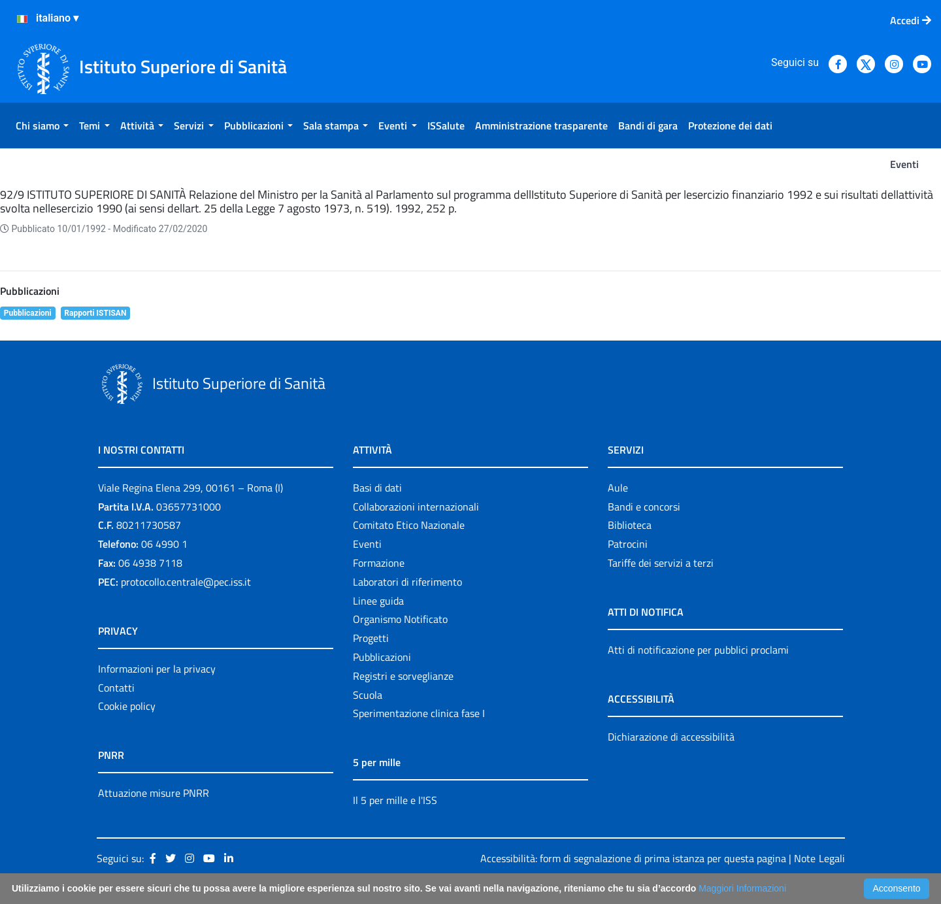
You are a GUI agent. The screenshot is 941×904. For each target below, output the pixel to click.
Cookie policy (127, 706)
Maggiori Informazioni (742, 888)
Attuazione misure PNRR (153, 793)
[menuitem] (42, 125)
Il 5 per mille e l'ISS (395, 800)
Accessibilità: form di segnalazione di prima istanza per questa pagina (633, 858)
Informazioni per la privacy (157, 669)
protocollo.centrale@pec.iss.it (186, 582)
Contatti (116, 687)
